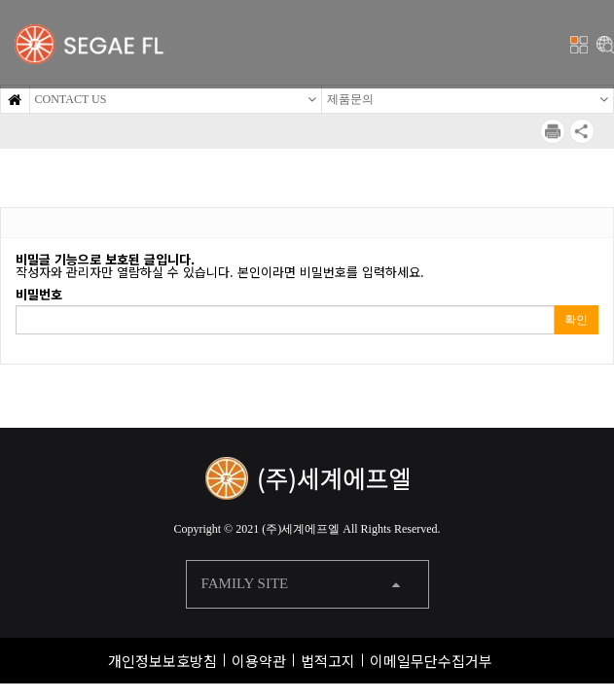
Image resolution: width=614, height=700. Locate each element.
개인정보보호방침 (162, 660)
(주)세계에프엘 (301, 529)
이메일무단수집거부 (431, 660)
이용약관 (259, 660)
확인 (576, 320)
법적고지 (328, 660)
